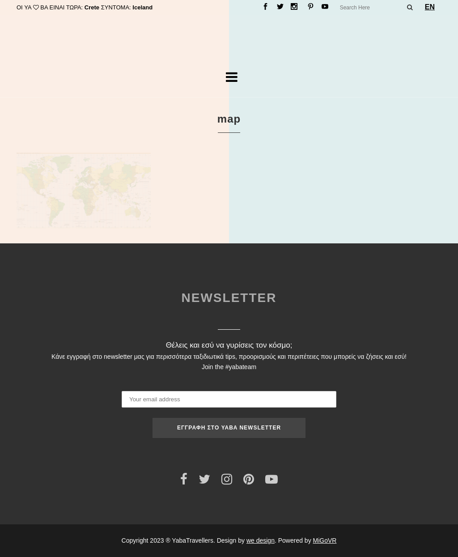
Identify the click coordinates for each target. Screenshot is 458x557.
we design (260, 540)
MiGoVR (325, 540)
